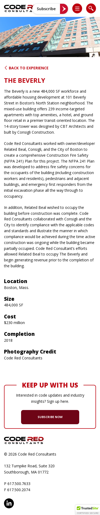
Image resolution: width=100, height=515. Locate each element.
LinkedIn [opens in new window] (9, 503)
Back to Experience (26, 67)
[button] (79, 8)
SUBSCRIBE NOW (50, 417)
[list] (77, 8)
